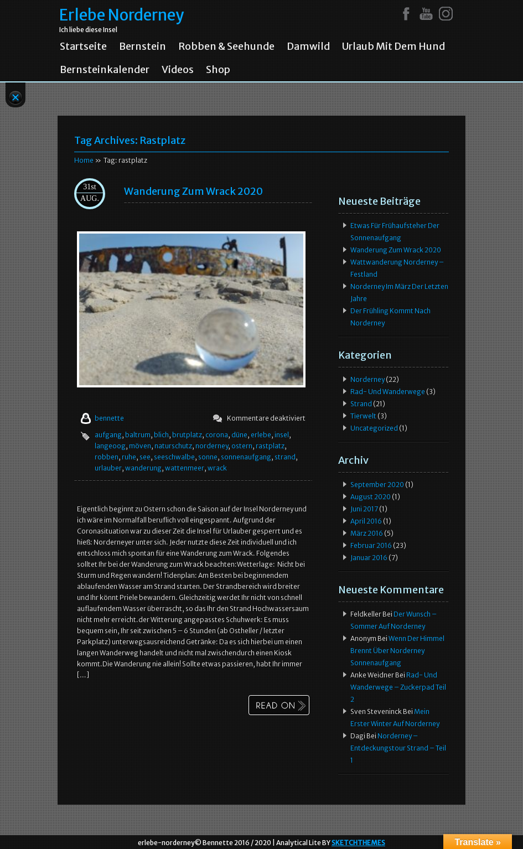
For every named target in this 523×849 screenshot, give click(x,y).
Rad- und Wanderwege (387, 391)
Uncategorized (374, 428)
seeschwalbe (174, 457)
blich (161, 435)
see (145, 457)
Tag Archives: (129, 140)
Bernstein (142, 46)
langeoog (110, 446)
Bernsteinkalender (104, 70)
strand (285, 457)
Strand (361, 404)
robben (106, 457)
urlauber (108, 468)
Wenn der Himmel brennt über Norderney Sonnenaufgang (397, 650)
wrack (217, 468)
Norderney (367, 379)
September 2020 (377, 484)
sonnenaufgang (246, 457)
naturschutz (173, 446)
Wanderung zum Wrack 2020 (193, 191)
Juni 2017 (364, 509)
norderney (211, 446)
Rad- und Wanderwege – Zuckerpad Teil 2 (398, 687)
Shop (218, 70)
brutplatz (187, 435)
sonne (208, 457)
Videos (178, 70)
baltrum (138, 435)
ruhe (129, 457)
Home (84, 160)
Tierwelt (363, 416)
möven (140, 446)
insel (282, 435)
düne (239, 435)
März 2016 (366, 533)
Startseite (83, 46)
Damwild (308, 46)
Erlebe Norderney (121, 15)
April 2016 (366, 521)
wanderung (143, 468)
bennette (109, 418)
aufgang (108, 435)
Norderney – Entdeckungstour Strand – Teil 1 (398, 748)
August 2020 (370, 497)
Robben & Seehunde (226, 46)
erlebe (261, 435)
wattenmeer (184, 468)
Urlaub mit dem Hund (393, 46)
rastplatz (270, 446)
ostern (241, 446)
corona (216, 435)
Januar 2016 (368, 557)
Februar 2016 (371, 545)
